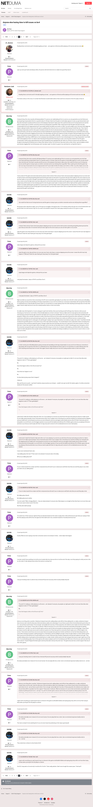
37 (9, 80)
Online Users (16, 12)
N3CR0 (9, 195)
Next (27, 36)
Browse (3, 9)
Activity (9, 8)
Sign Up (88, 3)
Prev (6, 36)
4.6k (9, 100)
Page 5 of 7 (36, 36)
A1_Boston (9, 43)
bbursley (9, 116)
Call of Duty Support (20, 30)
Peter (10, 29)
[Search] (72, 8)
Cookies (53, 802)
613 (9, 129)
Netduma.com (28, 8)
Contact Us (47, 802)
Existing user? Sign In (77, 3)
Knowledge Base (18, 8)
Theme (40, 802)
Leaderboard (25, 12)
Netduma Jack (9, 86)
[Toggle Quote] (19, 90)
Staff (9, 12)
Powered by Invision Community (46, 804)
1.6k (9, 208)
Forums (3, 12)
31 (9, 56)
